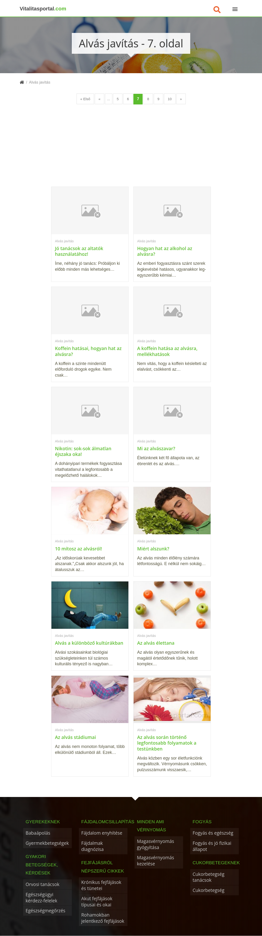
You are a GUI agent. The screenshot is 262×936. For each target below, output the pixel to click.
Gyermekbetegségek (47, 843)
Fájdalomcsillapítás (104, 821)
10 (170, 99)
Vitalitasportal (43, 9)
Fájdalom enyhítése (101, 833)
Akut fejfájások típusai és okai (96, 901)
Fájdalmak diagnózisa (92, 846)
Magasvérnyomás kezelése (155, 860)
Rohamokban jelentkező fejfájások (102, 918)
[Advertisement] (131, 140)
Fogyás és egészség (213, 833)
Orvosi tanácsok (42, 884)
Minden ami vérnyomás (151, 825)
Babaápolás (38, 833)
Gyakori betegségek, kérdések (42, 864)
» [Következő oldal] (181, 99)
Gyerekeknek (43, 821)
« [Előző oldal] (99, 99)
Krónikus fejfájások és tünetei (101, 885)
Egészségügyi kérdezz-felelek (41, 897)
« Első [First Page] (85, 99)
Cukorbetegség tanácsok (208, 877)
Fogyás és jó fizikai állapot (212, 846)
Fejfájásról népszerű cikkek (102, 866)
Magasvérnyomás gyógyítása (155, 844)
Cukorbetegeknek (216, 862)
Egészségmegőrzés (45, 910)
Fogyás (202, 821)
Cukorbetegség (208, 890)
